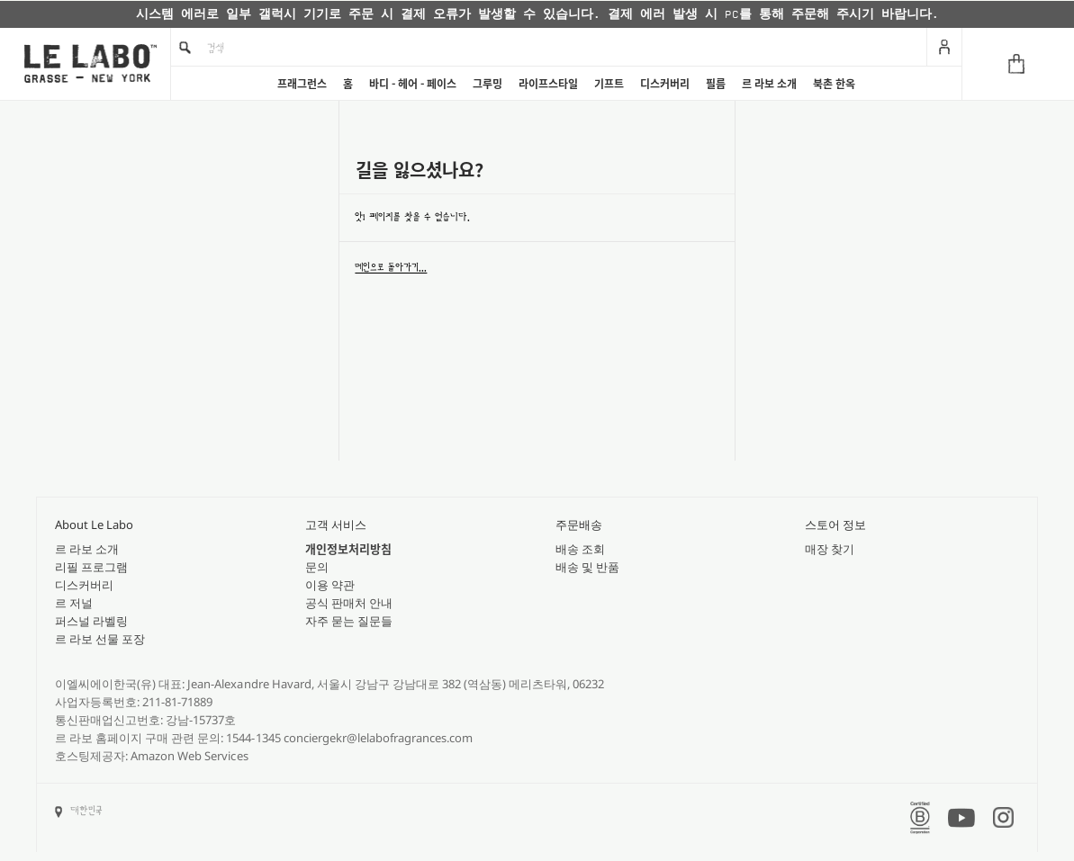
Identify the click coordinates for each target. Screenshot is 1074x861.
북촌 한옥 (834, 83)
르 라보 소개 (769, 83)
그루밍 (487, 83)
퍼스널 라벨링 (91, 621)
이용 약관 (330, 585)
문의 (317, 567)
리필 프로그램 (91, 567)
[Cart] (1017, 64)
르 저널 (74, 603)
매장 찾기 (829, 549)
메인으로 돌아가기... (391, 267)
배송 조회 (580, 549)
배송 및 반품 (587, 567)
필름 (716, 83)
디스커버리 (665, 83)
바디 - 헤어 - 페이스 (412, 83)
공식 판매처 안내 (349, 603)
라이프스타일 (548, 83)
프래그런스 (302, 83)
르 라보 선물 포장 (100, 639)
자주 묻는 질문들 (349, 621)
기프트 (609, 83)
